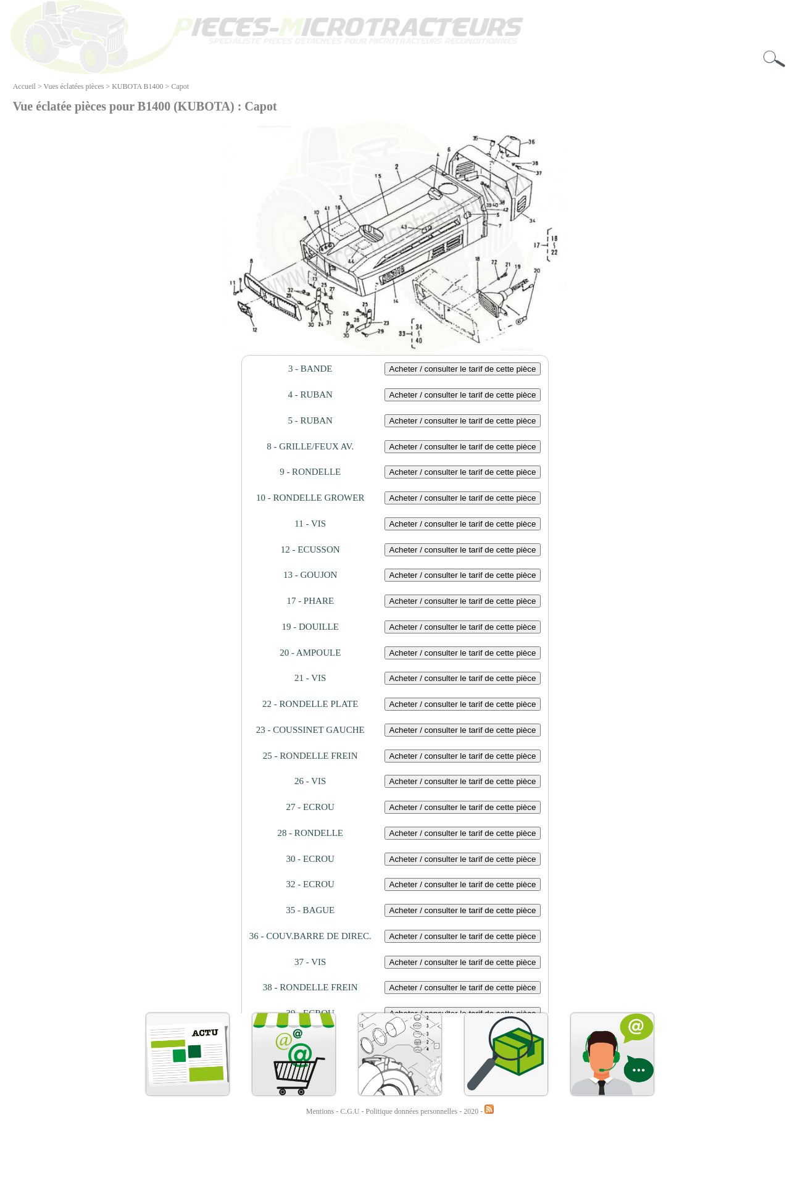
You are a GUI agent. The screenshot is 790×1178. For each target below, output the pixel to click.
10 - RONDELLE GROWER (310, 498)
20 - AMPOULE (310, 653)
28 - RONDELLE (310, 833)
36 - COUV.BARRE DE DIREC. (310, 936)
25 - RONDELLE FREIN (310, 756)
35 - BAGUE (310, 910)
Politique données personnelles (413, 1111)
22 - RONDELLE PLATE (310, 704)
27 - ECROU (310, 807)
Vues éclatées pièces (74, 86)
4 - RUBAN (310, 394)
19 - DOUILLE (309, 627)
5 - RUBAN (310, 420)
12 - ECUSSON (310, 549)
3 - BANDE (310, 369)
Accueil (24, 86)
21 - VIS (310, 678)
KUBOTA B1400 (137, 86)
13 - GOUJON (310, 575)
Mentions (320, 1111)
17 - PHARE (310, 601)
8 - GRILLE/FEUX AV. (310, 446)
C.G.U (350, 1111)
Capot (180, 86)
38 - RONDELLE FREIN (310, 987)
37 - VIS (310, 962)
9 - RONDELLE (310, 472)
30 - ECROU (310, 859)
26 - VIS (310, 781)
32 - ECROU (310, 884)
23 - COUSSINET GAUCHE (310, 730)
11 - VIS (310, 523)
